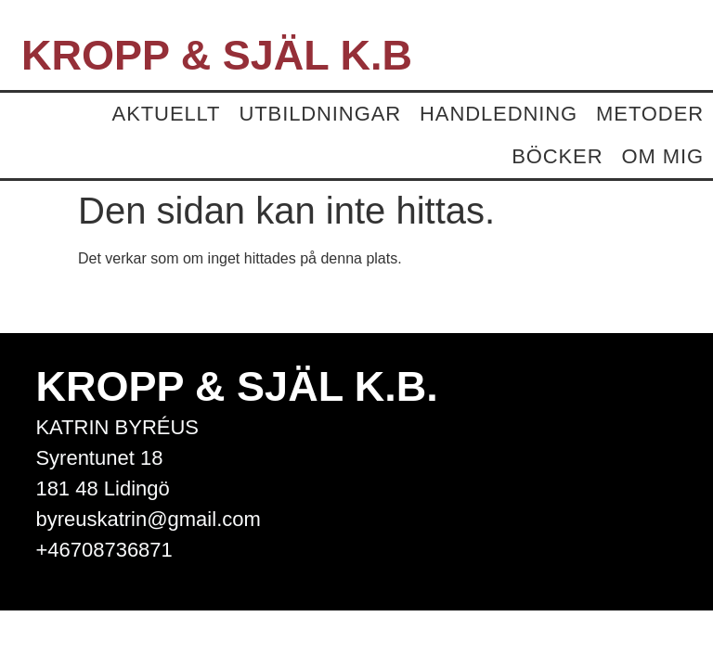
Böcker (557, 156)
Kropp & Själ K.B (216, 55)
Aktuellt (166, 113)
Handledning (498, 113)
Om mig (662, 156)
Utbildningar (320, 113)
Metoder (650, 113)
